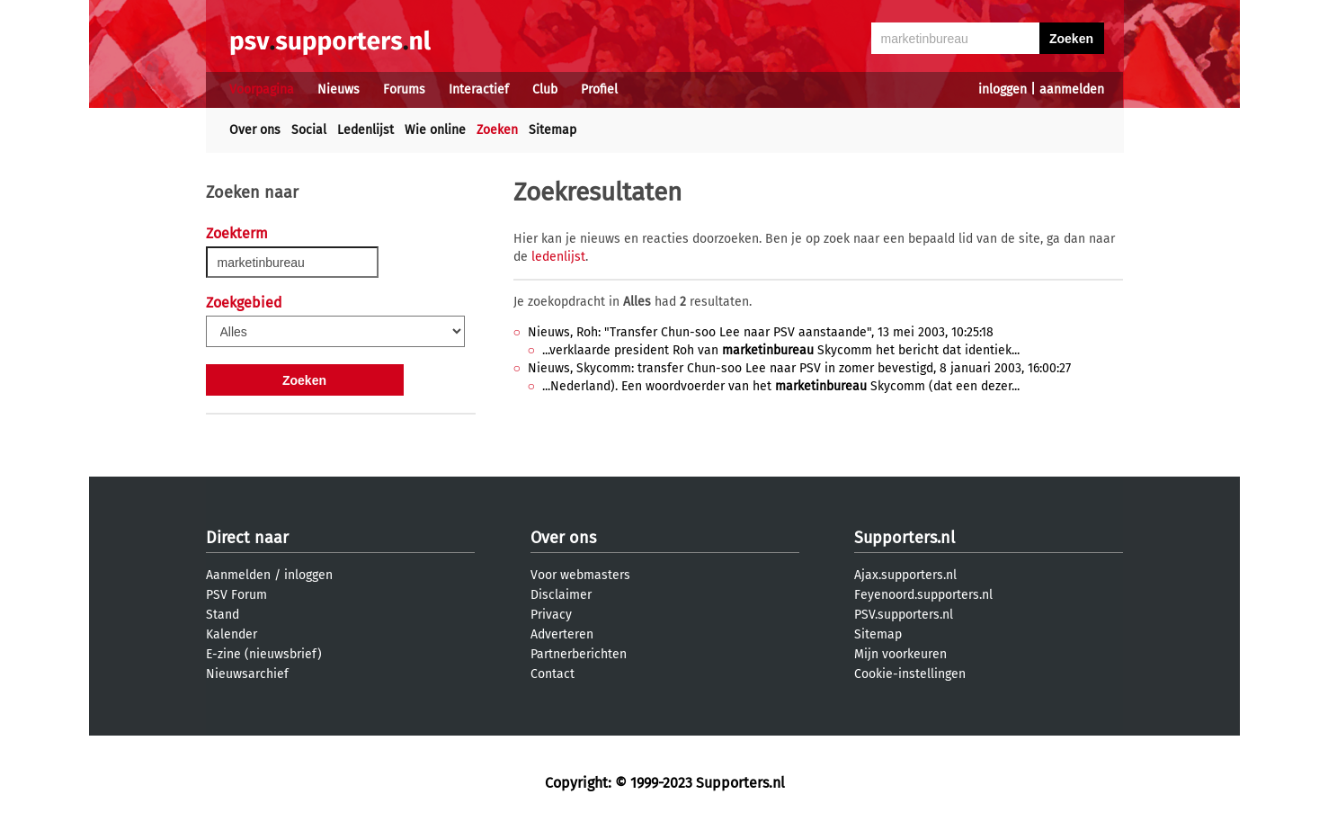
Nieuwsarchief (247, 674)
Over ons (255, 130)
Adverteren (561, 634)
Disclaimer (561, 594)
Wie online (435, 130)
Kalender (231, 634)
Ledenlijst (365, 130)
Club (544, 89)
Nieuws (338, 89)
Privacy (551, 614)
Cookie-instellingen (910, 674)
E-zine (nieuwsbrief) (264, 654)
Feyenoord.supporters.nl (923, 594)
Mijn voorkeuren (900, 654)
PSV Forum (236, 594)
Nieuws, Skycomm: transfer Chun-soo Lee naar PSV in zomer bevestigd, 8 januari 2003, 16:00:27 (799, 368)
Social (308, 130)
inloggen (1002, 89)
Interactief (479, 89)
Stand (222, 614)
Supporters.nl (904, 538)
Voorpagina (261, 89)
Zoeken (497, 130)
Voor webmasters (580, 575)
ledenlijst (558, 256)
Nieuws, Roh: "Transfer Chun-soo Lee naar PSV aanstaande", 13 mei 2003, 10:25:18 (761, 332)
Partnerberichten (578, 654)
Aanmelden (238, 575)
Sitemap (552, 130)
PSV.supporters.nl (903, 614)
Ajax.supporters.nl (905, 575)
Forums (404, 89)
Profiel (599, 89)
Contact (552, 674)
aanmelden (1071, 89)
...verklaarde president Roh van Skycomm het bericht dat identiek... (781, 350)
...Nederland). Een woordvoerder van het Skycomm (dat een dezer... (781, 386)
